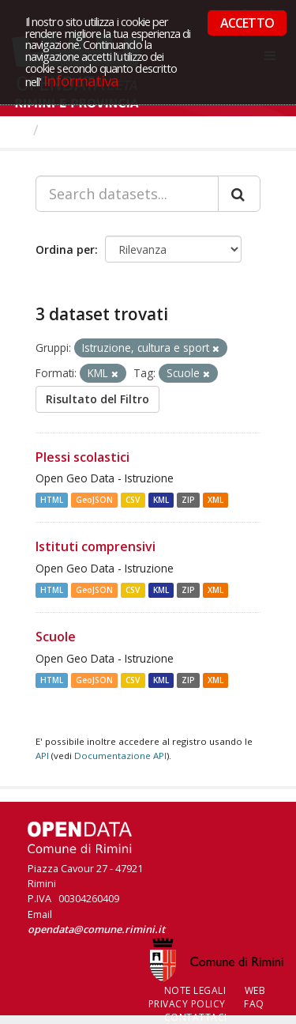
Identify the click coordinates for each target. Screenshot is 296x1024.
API (42, 755)
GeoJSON (94, 499)
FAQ (254, 1004)
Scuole (56, 636)
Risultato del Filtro (97, 398)
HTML (51, 499)
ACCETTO (247, 23)
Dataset (75, 129)
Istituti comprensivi (95, 546)
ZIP (188, 499)
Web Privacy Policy (207, 997)
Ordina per (65, 249)
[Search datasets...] (127, 194)
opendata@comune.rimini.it (96, 929)
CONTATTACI (195, 1017)
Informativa (80, 80)
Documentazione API (120, 755)
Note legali (195, 990)
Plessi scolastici (82, 457)
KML (161, 499)
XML (215, 499)
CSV (133, 499)
